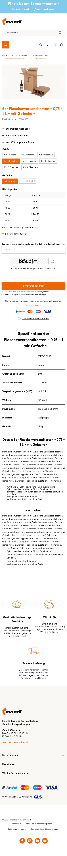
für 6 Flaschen (11, 161)
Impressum (16, 824)
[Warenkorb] (62, 44)
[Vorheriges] (4, 82)
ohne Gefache (28, 181)
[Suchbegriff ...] (30, 33)
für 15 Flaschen (11, 167)
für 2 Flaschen (28, 154)
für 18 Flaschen (30, 167)
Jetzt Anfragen (33, 305)
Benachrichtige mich (33, 285)
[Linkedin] (37, 841)
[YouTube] (45, 841)
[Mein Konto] (55, 44)
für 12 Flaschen (48, 161)
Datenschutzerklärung (17, 829)
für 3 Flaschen (46, 154)
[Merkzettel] (48, 44)
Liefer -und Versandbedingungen (38, 824)
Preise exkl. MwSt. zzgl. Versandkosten (20, 227)
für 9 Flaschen (29, 161)
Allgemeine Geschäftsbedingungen (44, 829)
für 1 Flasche (10, 154)
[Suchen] (59, 33)
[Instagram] (30, 841)
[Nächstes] (62, 82)
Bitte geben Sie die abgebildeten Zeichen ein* (33, 268)
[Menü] (5, 44)
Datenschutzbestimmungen (36, 295)
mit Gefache (10, 181)
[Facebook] (22, 841)
